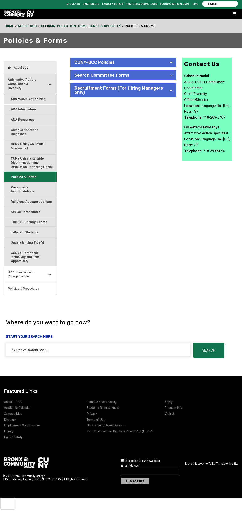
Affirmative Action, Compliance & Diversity (81, 26)
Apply (169, 402)
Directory (10, 419)
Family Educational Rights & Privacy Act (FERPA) (120, 431)
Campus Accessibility (102, 402)
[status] (98, 349)
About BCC (27, 26)
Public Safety (13, 437)
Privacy (92, 414)
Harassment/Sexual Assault (106, 425)
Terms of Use (96, 419)
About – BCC (13, 402)
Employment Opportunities (22, 425)
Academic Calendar (17, 408)
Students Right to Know (103, 408)
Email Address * (131, 465)
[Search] (220, 4)
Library (8, 431)
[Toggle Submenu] (50, 84)
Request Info (174, 408)
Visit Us (170, 414)
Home (9, 26)
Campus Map (13, 414)
